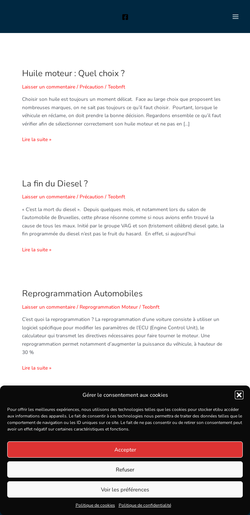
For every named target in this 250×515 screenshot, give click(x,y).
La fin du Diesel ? (55, 183)
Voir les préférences (125, 489)
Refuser (125, 469)
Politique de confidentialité (145, 505)
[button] (239, 395)
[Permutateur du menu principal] (235, 16)
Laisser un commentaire (48, 86)
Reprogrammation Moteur (109, 307)
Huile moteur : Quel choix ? (73, 73)
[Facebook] (125, 17)
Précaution (91, 86)
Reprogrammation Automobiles (82, 293)
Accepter (125, 449)
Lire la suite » (36, 139)
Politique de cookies (95, 505)
